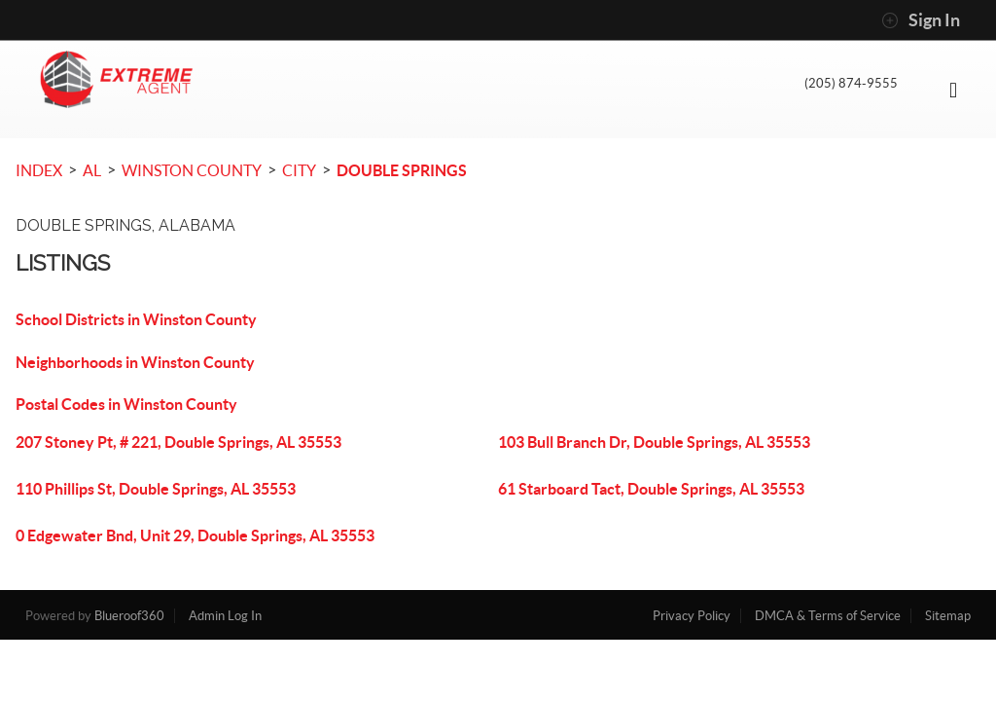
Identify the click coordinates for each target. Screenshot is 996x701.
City (299, 170)
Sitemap (948, 616)
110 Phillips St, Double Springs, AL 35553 (156, 489)
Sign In (920, 20)
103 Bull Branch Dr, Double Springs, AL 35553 (654, 442)
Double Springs (402, 170)
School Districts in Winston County (136, 319)
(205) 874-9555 (845, 86)
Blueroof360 (129, 616)
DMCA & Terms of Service (828, 616)
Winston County (192, 170)
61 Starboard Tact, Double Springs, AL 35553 (651, 489)
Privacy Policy (691, 616)
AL (92, 170)
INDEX (39, 170)
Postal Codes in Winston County (126, 404)
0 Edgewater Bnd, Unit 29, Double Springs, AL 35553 (195, 535)
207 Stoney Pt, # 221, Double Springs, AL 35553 (178, 442)
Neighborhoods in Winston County (135, 362)
